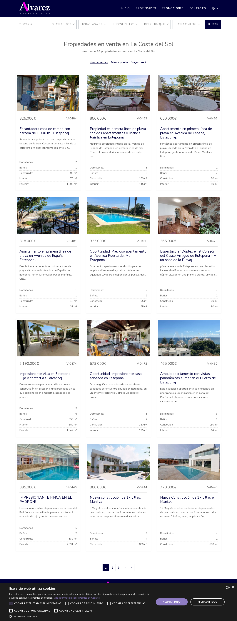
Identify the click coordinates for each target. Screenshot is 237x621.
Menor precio (119, 62)
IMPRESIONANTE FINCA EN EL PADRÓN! (45, 499)
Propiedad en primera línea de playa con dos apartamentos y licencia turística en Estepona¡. (118, 133)
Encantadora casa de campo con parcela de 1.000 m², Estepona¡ (44, 131)
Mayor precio (139, 62)
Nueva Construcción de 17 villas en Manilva (188, 499)
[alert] (118, 602)
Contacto (197, 8)
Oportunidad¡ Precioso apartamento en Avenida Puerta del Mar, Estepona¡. (118, 255)
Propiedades (146, 8)
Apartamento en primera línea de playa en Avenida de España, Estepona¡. (186, 133)
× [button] (232, 587)
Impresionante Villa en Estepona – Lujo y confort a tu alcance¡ (46, 375)
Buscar (213, 24)
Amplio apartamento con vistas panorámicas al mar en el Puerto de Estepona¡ (188, 378)
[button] (215, 8)
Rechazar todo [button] (207, 601)
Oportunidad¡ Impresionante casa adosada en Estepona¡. (116, 375)
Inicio (125, 8)
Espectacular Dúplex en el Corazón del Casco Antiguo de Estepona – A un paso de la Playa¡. (188, 255)
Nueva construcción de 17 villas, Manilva (115, 499)
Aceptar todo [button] (172, 601)
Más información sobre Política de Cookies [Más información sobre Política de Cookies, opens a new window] (77, 597)
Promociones (172, 8)
